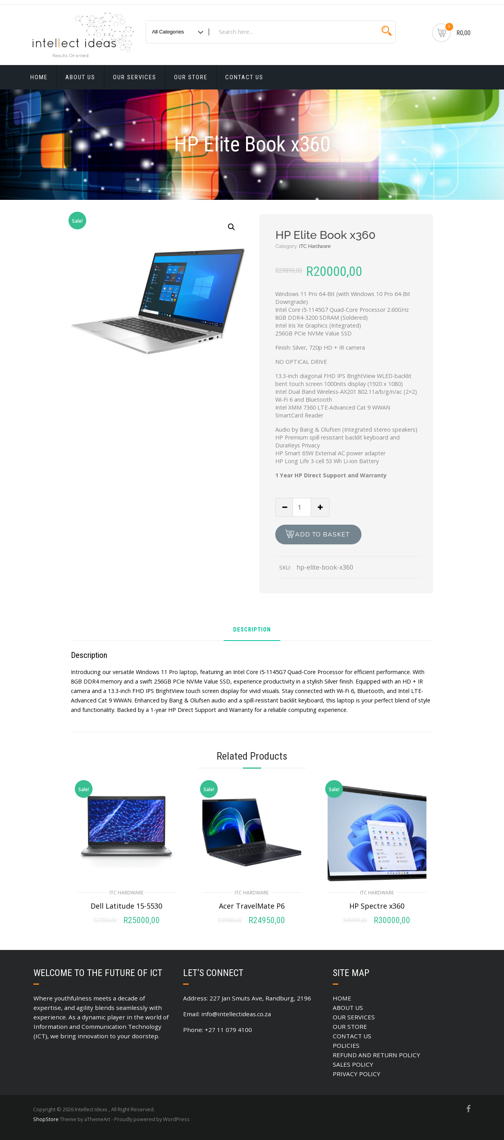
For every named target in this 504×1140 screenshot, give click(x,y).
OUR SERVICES (134, 77)
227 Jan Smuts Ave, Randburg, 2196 (260, 998)
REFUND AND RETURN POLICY (376, 1055)
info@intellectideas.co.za (236, 1014)
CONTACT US (244, 77)
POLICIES (346, 1045)
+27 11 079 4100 (228, 1030)
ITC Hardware (314, 246)
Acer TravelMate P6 (252, 906)
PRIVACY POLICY (356, 1074)
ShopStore (46, 1119)
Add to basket (322, 534)
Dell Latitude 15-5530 (126, 906)
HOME (39, 77)
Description (252, 630)
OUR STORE (191, 77)
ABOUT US (80, 77)
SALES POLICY (353, 1064)
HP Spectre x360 (376, 906)
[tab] (252, 632)
